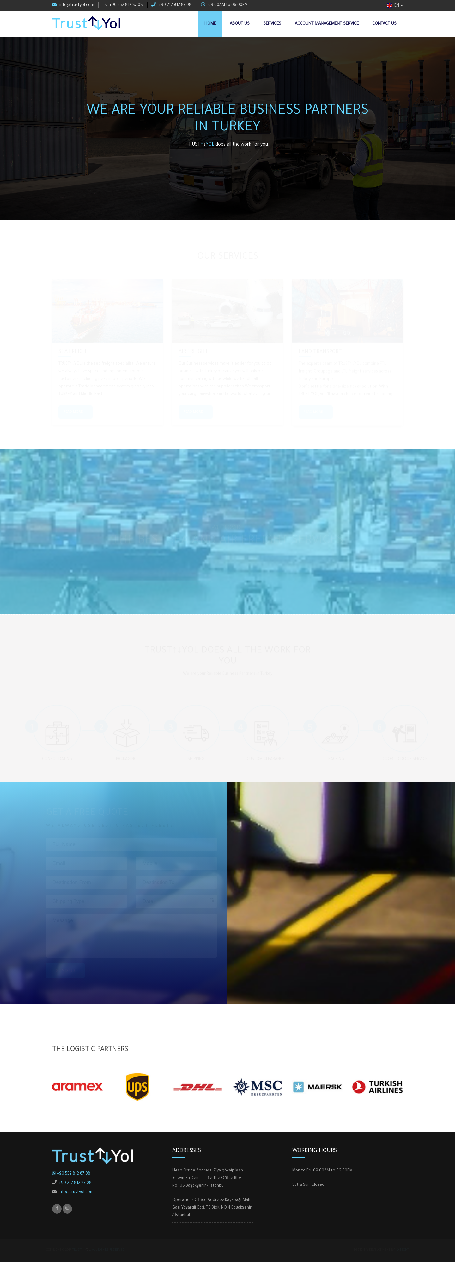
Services (272, 24)
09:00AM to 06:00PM (224, 5)
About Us (240, 24)
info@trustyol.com (73, 5)
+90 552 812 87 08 (123, 5)
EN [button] (393, 6)
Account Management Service (327, 24)
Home (210, 24)
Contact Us (384, 24)
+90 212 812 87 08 (171, 5)
